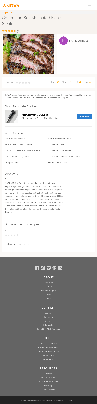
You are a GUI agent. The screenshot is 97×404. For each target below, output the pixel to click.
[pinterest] (55, 268)
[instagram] (43, 268)
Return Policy (48, 359)
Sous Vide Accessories (49, 351)
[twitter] (49, 268)
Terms (70, 400)
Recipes (5, 12)
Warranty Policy (48, 355)
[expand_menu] (89, 6)
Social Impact (49, 389)
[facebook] (37, 268)
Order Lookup (48, 324)
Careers (48, 286)
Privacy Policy (58, 400)
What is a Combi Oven (48, 381)
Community (48, 316)
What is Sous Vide (49, 377)
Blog (48, 298)
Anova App (49, 385)
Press (48, 294)
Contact (48, 320)
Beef (12, 12)
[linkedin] (60, 268)
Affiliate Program (48, 290)
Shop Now (84, 116)
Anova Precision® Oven (48, 347)
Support (48, 312)
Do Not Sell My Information (48, 329)
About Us (48, 282)
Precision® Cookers (48, 343)
